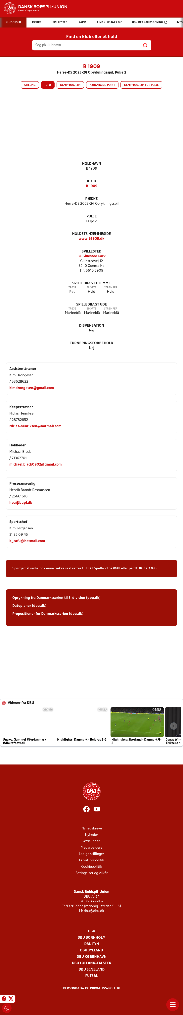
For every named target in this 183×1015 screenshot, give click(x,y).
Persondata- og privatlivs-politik (91, 988)
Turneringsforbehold (91, 343)
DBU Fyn (91, 944)
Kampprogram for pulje (141, 85)
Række (91, 199)
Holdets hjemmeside (91, 234)
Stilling (29, 85)
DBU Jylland (91, 950)
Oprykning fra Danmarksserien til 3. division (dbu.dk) (56, 598)
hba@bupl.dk (20, 503)
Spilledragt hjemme (91, 283)
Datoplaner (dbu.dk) (29, 606)
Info (48, 85)
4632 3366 (148, 568)
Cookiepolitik (91, 867)
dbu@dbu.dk (94, 911)
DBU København (92, 957)
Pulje (91, 216)
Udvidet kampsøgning (149, 22)
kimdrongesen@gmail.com (31, 388)
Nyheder (91, 835)
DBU (91, 931)
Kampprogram (70, 85)
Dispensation (91, 325)
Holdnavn (91, 164)
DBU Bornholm (92, 937)
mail (116, 568)
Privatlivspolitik (91, 860)
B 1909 (91, 186)
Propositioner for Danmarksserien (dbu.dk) (47, 614)
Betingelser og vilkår (91, 873)
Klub (91, 181)
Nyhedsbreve (91, 828)
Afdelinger (91, 841)
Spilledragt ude (91, 304)
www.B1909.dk (91, 239)
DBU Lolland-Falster (91, 963)
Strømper (110, 287)
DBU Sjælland (92, 969)
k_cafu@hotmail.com (27, 541)
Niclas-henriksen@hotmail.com (35, 426)
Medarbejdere (91, 847)
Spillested (91, 251)
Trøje (72, 287)
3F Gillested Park (92, 256)
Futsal (91, 976)
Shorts (91, 287)
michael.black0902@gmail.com (35, 464)
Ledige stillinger (91, 854)
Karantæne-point (102, 85)
